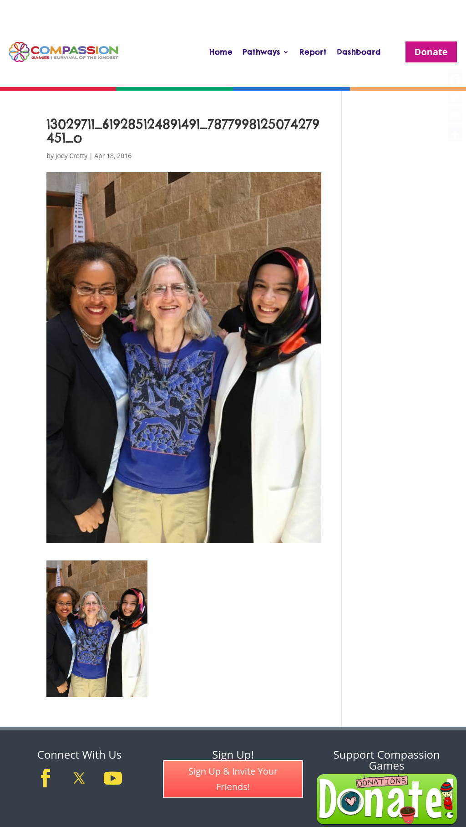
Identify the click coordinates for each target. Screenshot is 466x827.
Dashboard (359, 52)
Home (221, 52)
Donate (431, 52)
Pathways (261, 52)
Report (313, 52)
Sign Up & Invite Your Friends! (233, 779)
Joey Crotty (72, 155)
